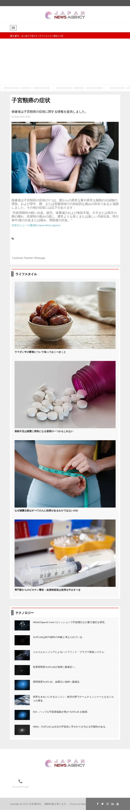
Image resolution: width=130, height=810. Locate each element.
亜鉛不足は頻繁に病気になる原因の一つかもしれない (44, 431)
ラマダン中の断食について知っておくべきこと (40, 351)
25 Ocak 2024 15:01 (20, 116)
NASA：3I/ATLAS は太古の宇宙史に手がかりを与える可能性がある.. (69, 726)
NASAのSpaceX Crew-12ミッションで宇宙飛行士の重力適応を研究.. (69, 622)
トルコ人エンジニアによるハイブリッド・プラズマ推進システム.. (69, 651)
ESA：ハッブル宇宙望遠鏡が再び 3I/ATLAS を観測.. (60, 711)
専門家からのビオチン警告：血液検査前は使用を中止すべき (48, 589)
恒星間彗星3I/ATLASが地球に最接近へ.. (54, 666)
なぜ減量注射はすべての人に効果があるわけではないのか (46, 510)
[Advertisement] (65, 61)
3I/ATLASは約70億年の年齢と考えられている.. (58, 637)
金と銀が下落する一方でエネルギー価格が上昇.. (42, 36)
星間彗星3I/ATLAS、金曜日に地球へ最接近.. (57, 681)
